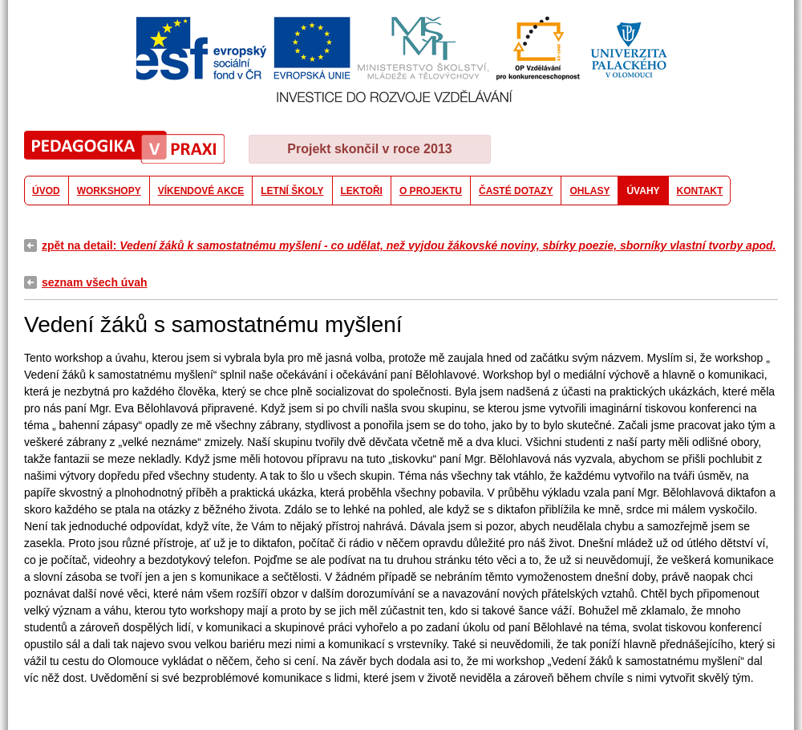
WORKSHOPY (109, 191)
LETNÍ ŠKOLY (292, 191)
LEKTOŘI (362, 191)
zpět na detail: (409, 245)
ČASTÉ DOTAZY (516, 191)
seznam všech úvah (95, 282)
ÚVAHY (642, 191)
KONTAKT (700, 191)
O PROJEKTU (430, 191)
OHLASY (589, 191)
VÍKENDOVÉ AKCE (201, 191)
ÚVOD (46, 191)
